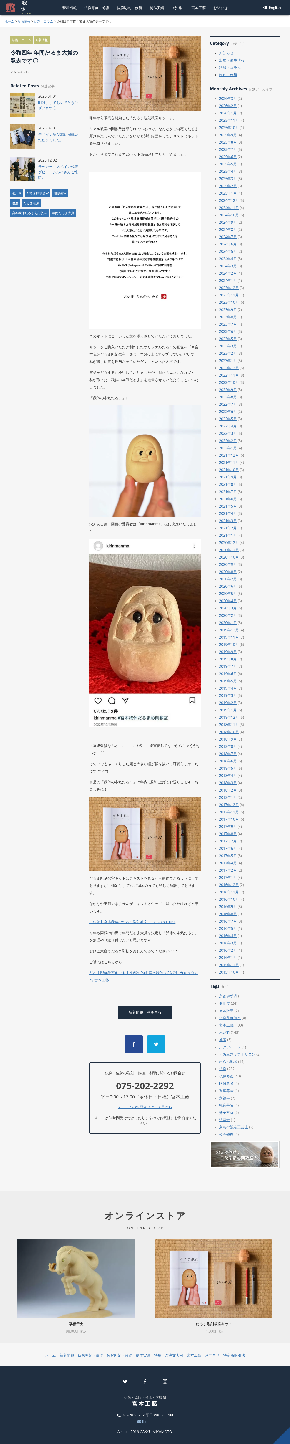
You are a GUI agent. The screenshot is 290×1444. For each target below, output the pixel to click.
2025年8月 (228, 142)
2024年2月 (228, 273)
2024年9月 (228, 222)
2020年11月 (229, 549)
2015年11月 (229, 964)
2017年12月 (229, 804)
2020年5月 (228, 593)
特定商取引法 (234, 1355)
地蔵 (222, 1039)
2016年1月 (228, 957)
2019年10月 (229, 644)
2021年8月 (228, 484)
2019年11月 (229, 637)
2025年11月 (229, 120)
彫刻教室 (60, 193)
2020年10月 (229, 557)
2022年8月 (228, 397)
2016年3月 (228, 943)
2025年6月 (228, 156)
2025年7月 (228, 149)
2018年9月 (228, 739)
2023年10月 (229, 302)
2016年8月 (228, 913)
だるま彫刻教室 (38, 193)
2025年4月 (228, 171)
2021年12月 (229, 455)
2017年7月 (228, 841)
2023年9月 (228, 309)
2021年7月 (228, 491)
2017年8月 (228, 833)
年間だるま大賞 (63, 213)
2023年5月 (228, 338)
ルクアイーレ (230, 1046)
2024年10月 (229, 214)
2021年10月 (229, 469)
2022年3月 (228, 433)
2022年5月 (228, 418)
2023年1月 (228, 360)
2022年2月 (228, 440)
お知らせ (226, 53)
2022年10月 (229, 382)
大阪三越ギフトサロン (237, 1054)
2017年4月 (228, 862)
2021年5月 (228, 506)
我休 (24, 8)
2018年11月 (229, 724)
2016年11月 (229, 892)
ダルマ (17, 193)
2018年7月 (228, 753)
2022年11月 (229, 375)
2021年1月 (228, 535)
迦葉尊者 (226, 1090)
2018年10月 (229, 731)
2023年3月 (228, 346)
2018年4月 (228, 775)
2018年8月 (228, 746)
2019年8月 (228, 659)
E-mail (145, 1421)
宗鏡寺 (224, 1097)
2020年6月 (228, 586)
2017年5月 (228, 855)
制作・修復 (228, 74)
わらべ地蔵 (228, 1061)
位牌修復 (226, 1134)
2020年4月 (228, 600)
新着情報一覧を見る (145, 1012)
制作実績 (157, 7)
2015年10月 (229, 972)
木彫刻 (224, 1032)
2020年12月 (229, 542)
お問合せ (220, 7)
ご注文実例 (174, 1355)
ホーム (9, 21)
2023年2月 (228, 353)
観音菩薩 (226, 1105)
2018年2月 (228, 790)
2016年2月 (228, 950)
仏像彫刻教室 (230, 1017)
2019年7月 (228, 666)
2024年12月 (229, 200)
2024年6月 (228, 244)
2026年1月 (228, 113)
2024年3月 (228, 265)
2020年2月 (228, 615)
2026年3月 (228, 98)
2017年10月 (229, 819)
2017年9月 (228, 826)
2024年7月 (228, 236)
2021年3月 (228, 520)
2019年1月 (228, 710)
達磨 (15, 203)
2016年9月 (228, 906)
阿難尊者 (226, 1083)
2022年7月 (228, 404)
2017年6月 (228, 848)
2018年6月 (228, 761)
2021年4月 (228, 513)
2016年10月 (229, 899)
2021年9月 (228, 477)
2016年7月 (228, 921)
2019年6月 (228, 673)
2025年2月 (228, 185)
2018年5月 (228, 768)
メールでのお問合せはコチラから (145, 1106)
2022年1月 (228, 447)
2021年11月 (229, 462)
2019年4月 (228, 688)
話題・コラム (43, 21)
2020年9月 (228, 564)
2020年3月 (228, 608)
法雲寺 (224, 1119)
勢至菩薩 (226, 1112)
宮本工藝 (198, 7)
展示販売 (226, 1010)
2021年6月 (228, 498)
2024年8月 (228, 229)
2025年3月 (228, 178)
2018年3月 (228, 782)
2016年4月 (228, 935)
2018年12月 (229, 717)
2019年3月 (228, 695)
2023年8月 (228, 316)
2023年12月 (229, 287)
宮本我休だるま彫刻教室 (29, 213)
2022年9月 (228, 389)
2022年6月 (228, 411)
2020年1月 (228, 622)
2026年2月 (228, 105)
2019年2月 (228, 702)
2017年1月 (228, 877)
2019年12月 (229, 629)
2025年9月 (228, 134)
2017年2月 (228, 870)
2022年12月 (229, 367)
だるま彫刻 (31, 203)
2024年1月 (228, 280)
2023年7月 (228, 324)
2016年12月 (229, 884)
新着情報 (69, 7)
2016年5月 (228, 928)
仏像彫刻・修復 (97, 7)
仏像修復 (226, 1076)
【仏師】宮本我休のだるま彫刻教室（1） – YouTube (132, 921)
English (272, 7)
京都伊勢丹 (228, 996)
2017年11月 (229, 811)
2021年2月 (228, 528)
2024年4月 (228, 258)
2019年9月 (228, 651)
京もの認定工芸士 (233, 1127)
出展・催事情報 (232, 60)
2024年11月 (229, 207)
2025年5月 (228, 164)
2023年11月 (229, 295)
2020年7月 (228, 579)
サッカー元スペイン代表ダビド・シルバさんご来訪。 (58, 172)
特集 (178, 7)
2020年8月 (228, 571)
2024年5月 (228, 251)
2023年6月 (228, 331)
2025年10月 (229, 127)
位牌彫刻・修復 (129, 7)
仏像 (222, 1068)
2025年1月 (228, 193)
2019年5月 (228, 680)
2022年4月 (228, 426)
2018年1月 (228, 797)
